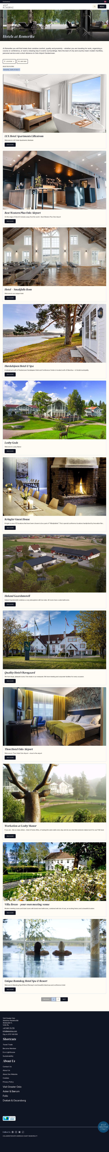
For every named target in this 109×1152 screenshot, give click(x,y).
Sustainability (8, 1056)
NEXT (64, 999)
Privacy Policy (8, 1082)
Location (9, 61)
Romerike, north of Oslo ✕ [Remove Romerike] (11, 69)
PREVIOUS (46, 999)
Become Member (9, 1048)
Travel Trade (8, 1045)
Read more (10, 144)
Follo (5, 1095)
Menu (102, 6)
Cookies (6, 1078)
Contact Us (7, 1067)
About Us (6, 1070)
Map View (22, 61)
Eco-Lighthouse (9, 1052)
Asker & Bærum (11, 1091)
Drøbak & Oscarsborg (14, 1100)
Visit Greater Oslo (12, 1086)
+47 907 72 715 (8, 1028)
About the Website (10, 1074)
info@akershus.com (10, 1031)
